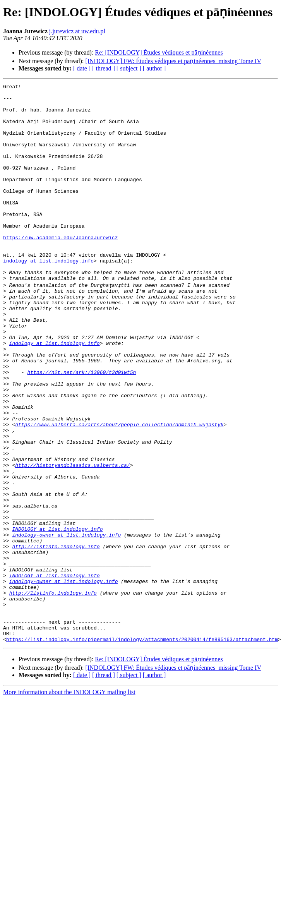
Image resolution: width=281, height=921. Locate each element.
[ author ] (154, 68)
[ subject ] (129, 68)
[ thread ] (103, 68)
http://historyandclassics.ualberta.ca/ (72, 540)
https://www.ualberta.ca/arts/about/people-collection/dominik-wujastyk (119, 491)
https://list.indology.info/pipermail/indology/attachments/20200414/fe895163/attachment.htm (142, 749)
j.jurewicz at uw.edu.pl (77, 31)
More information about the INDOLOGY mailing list (69, 802)
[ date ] (82, 68)
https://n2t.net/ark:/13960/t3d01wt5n (81, 428)
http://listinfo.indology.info (55, 638)
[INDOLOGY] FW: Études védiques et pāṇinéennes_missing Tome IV (173, 61)
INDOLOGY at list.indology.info (57, 617)
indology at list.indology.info (48, 296)
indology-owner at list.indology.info (66, 624)
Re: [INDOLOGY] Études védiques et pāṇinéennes (159, 52)
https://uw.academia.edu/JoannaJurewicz (60, 268)
